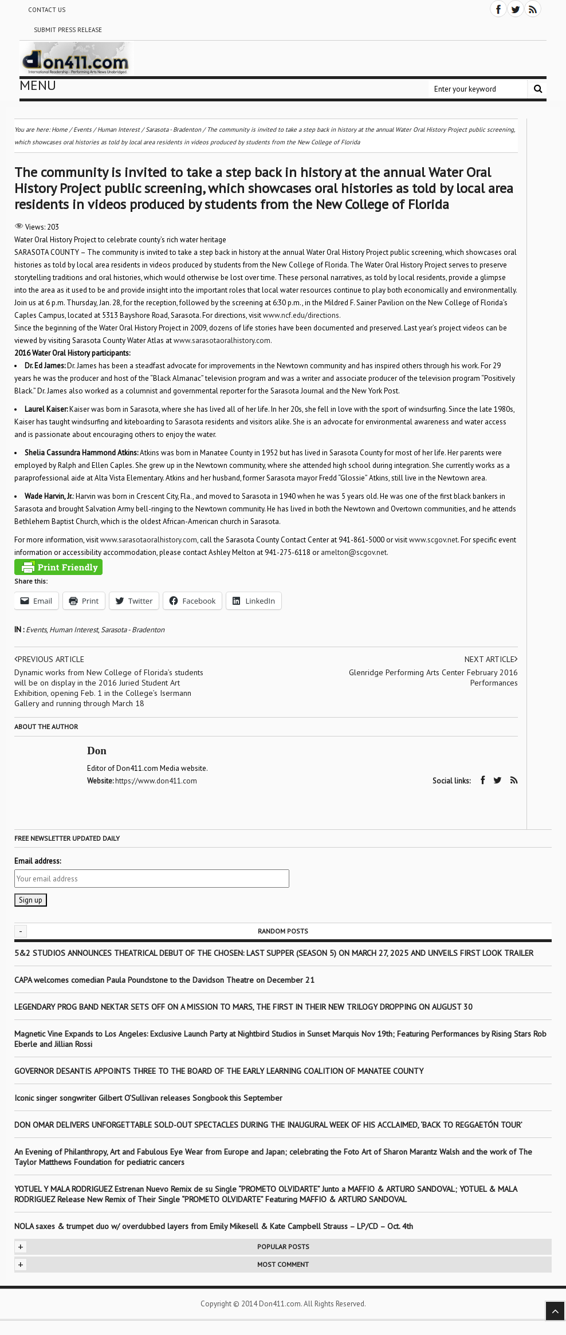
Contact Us (46, 10)
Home (60, 129)
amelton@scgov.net (354, 552)
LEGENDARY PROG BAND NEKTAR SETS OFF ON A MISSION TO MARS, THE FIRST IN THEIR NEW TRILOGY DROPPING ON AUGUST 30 (243, 1007)
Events (36, 630)
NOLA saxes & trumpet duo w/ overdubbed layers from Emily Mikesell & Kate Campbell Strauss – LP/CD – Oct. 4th (213, 1226)
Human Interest (73, 630)
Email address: (37, 861)
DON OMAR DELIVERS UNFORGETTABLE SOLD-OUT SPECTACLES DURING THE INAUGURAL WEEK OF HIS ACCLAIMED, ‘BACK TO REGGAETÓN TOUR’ (268, 1125)
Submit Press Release (68, 30)
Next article (491, 659)
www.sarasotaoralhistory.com (148, 540)
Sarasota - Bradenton (132, 630)
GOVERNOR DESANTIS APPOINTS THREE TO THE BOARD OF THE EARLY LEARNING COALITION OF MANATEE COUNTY (218, 1071)
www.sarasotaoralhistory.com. (223, 340)
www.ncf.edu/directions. (302, 315)
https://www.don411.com (156, 781)
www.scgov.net (433, 540)
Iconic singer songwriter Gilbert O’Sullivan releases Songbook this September (148, 1098)
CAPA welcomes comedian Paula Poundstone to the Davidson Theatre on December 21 (164, 980)
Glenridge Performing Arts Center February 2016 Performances (433, 677)
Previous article (49, 659)
